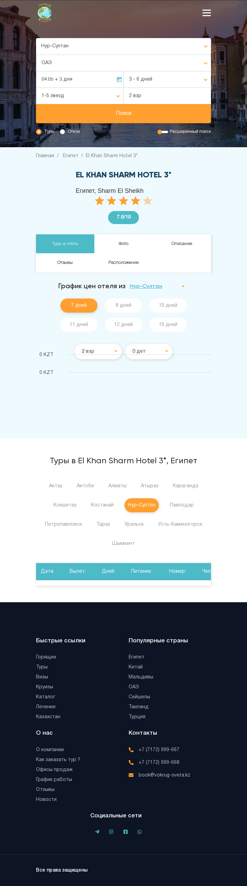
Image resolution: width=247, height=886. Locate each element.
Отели (74, 131)
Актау (55, 486)
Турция (137, 717)
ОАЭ (134, 687)
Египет (136, 657)
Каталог (45, 697)
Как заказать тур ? (58, 760)
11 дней (79, 325)
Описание (182, 244)
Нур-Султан (141, 505)
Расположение (123, 263)
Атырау (149, 486)
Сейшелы (139, 697)
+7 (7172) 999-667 (159, 750)
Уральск (134, 524)
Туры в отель (65, 244)
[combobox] (123, 46)
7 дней (79, 305)
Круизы (44, 687)
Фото (123, 244)
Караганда (185, 486)
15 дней (168, 325)
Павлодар (182, 505)
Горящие (46, 657)
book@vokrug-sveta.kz (164, 775)
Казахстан (48, 717)
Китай (136, 667)
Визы (42, 677)
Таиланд (139, 707)
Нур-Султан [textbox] (55, 46)
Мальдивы (141, 677)
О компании (50, 750)
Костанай (102, 505)
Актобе (85, 486)
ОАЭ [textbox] (47, 63)
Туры (49, 131)
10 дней (168, 305)
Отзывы (65, 263)
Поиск (124, 113)
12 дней (123, 325)
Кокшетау (65, 505)
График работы (54, 780)
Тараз (103, 524)
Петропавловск (63, 524)
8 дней (123, 305)
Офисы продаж (54, 770)
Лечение (46, 707)
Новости (46, 799)
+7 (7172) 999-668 (159, 762)
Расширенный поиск (190, 131)
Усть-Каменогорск (180, 524)
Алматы (117, 486)
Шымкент (123, 543)
